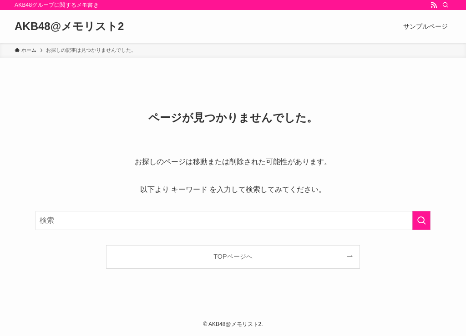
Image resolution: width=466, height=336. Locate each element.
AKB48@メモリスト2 (69, 26)
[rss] (434, 5)
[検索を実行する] (421, 220)
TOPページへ (232, 256)
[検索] (445, 5)
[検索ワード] (233, 220)
